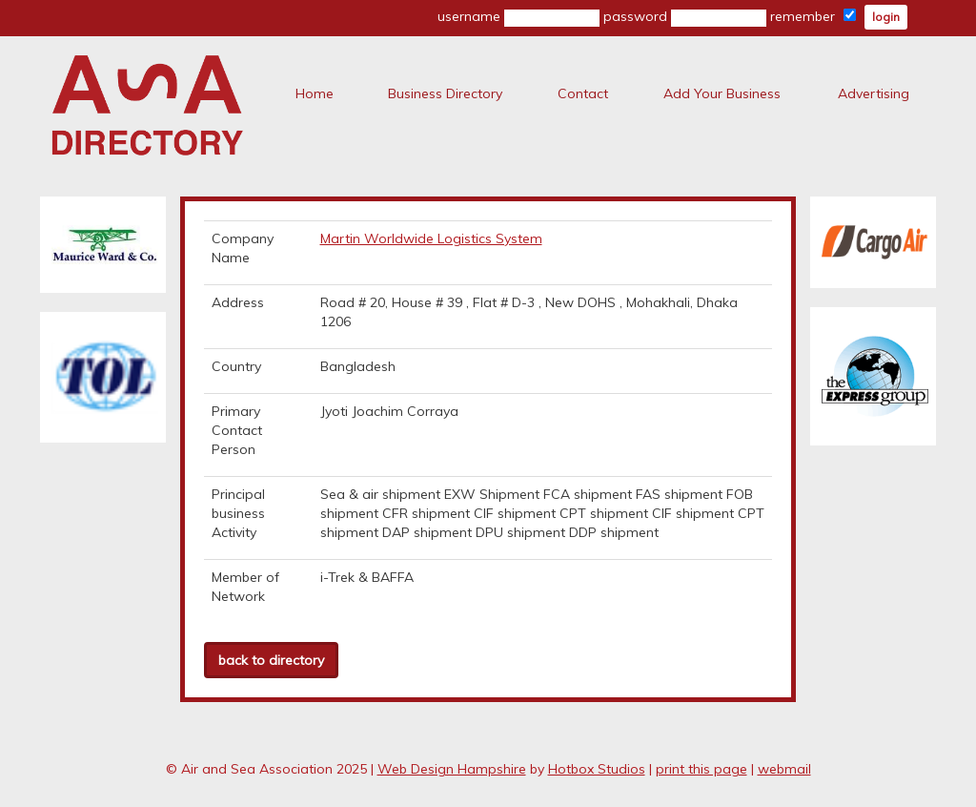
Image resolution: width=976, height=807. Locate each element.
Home (314, 93)
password (684, 17)
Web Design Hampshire (451, 768)
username (518, 17)
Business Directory (445, 93)
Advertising (873, 93)
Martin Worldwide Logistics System (431, 238)
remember (813, 16)
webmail (784, 768)
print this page (701, 768)
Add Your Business (722, 93)
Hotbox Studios (596, 768)
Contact (583, 93)
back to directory (271, 660)
